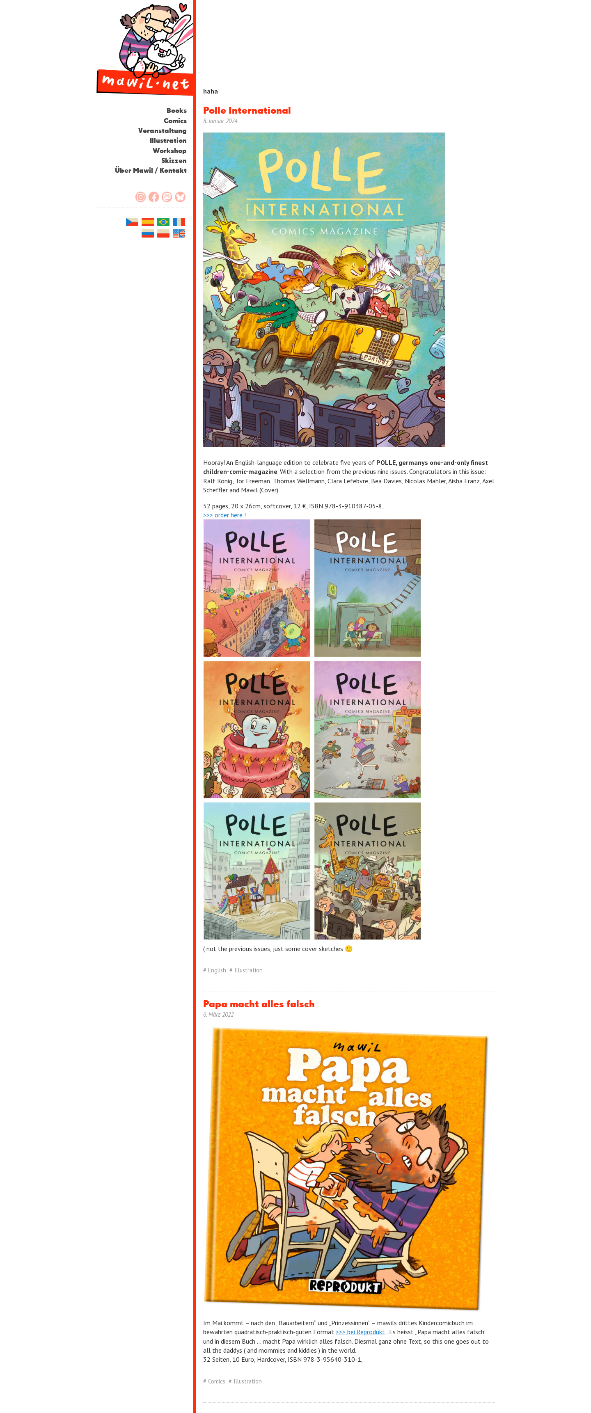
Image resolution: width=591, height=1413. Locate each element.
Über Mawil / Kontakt (151, 170)
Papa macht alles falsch (259, 1004)
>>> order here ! (224, 515)
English (217, 970)
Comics (175, 121)
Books (177, 110)
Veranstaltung (162, 131)
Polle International (247, 111)
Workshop (170, 151)
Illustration (168, 140)
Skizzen (174, 161)
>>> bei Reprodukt (360, 1332)
